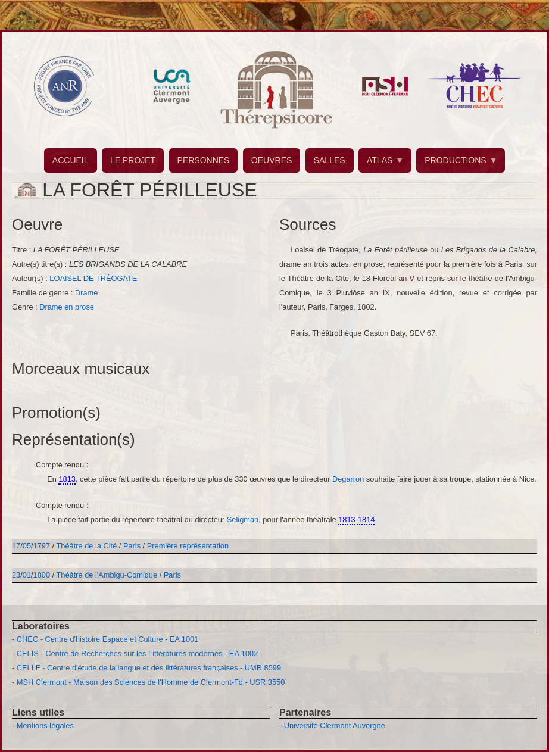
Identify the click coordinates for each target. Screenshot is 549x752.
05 (27, 545)
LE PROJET (132, 160)
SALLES (329, 160)
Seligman (242, 519)
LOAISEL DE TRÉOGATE (93, 278)
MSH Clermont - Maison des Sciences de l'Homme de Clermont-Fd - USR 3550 (151, 682)
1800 (41, 574)
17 (16, 545)
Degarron (349, 479)
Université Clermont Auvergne (334, 725)
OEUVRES (271, 160)
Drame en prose (66, 306)
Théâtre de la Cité (87, 545)
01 (27, 574)
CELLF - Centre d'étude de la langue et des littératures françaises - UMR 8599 (149, 667)
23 (16, 574)
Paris (132, 545)
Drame (86, 292)
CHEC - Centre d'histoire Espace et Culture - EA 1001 (107, 639)
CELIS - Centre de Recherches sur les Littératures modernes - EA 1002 (137, 653)
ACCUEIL (70, 160)
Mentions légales (45, 725)
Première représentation (188, 545)
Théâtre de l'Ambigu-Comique (107, 574)
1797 (41, 545)
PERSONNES (203, 160)
